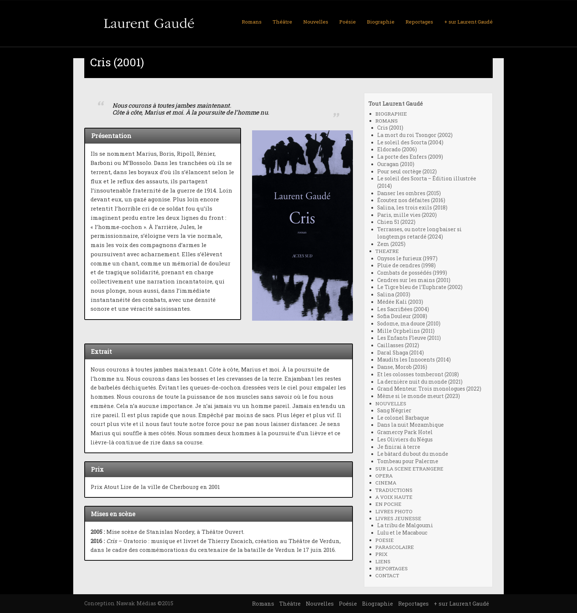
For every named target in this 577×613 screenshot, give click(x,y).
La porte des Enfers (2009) (410, 157)
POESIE (384, 540)
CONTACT (387, 575)
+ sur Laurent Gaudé (468, 21)
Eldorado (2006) (397, 149)
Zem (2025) (391, 244)
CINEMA (385, 482)
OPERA (384, 475)
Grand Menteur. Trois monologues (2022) (429, 388)
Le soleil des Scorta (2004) (410, 142)
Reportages (419, 21)
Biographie (380, 21)
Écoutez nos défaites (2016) (411, 200)
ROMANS (386, 120)
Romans (252, 21)
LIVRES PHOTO (394, 511)
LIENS (382, 561)
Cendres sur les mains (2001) (413, 280)
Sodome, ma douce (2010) (408, 323)
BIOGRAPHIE (391, 113)
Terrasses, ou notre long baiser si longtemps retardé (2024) (419, 233)
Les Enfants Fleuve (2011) (409, 338)
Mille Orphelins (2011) (406, 331)
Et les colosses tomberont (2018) (418, 374)
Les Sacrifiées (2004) (403, 309)
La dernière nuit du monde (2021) (420, 381)
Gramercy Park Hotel (405, 432)
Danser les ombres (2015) (409, 193)
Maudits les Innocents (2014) (414, 359)
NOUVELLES (390, 403)
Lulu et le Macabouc (402, 532)
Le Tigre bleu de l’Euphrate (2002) (420, 287)
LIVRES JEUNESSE (398, 518)
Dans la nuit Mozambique (410, 425)
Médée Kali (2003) (400, 302)
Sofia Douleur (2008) (402, 316)
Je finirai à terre (398, 447)
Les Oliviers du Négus (405, 439)
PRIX (381, 554)
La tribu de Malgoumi (405, 525)
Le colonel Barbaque (403, 418)
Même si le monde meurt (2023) (418, 396)
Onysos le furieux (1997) (407, 258)
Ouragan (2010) (395, 164)
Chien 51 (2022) (396, 222)
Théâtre (282, 21)
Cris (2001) (390, 127)
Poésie (347, 21)
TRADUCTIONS (394, 490)
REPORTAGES (391, 568)
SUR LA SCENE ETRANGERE (409, 468)
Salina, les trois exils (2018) (412, 207)
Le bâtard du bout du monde (412, 454)
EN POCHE (388, 504)
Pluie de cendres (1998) (406, 265)
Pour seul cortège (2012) (407, 171)
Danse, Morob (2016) (402, 367)
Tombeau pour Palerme (407, 461)
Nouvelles (315, 21)
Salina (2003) (393, 294)
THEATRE (387, 251)
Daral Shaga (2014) (400, 352)
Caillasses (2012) (398, 345)
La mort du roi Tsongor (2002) (415, 135)
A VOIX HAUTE (394, 497)
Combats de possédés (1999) (412, 272)
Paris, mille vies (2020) (407, 215)
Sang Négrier (394, 410)
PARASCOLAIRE (394, 547)
